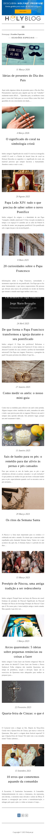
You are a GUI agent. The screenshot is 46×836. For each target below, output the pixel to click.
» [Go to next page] (26, 815)
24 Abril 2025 (23, 323)
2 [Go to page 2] (22, 815)
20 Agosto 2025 (23, 196)
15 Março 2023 (23, 577)
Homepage (5, 34)
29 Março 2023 (23, 514)
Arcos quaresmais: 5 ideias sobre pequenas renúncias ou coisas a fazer (23, 652)
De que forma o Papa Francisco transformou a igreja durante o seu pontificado (23, 334)
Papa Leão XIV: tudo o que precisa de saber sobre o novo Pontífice (23, 207)
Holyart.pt (29, 832)
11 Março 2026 (23, 69)
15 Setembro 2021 (23, 771)
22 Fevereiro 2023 (23, 707)
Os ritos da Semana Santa (23, 520)
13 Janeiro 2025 (23, 450)
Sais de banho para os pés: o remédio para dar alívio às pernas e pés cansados (23, 461)
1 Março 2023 (23, 641)
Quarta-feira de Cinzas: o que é (23, 713)
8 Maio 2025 (23, 260)
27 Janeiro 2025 (23, 387)
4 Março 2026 (23, 133)
